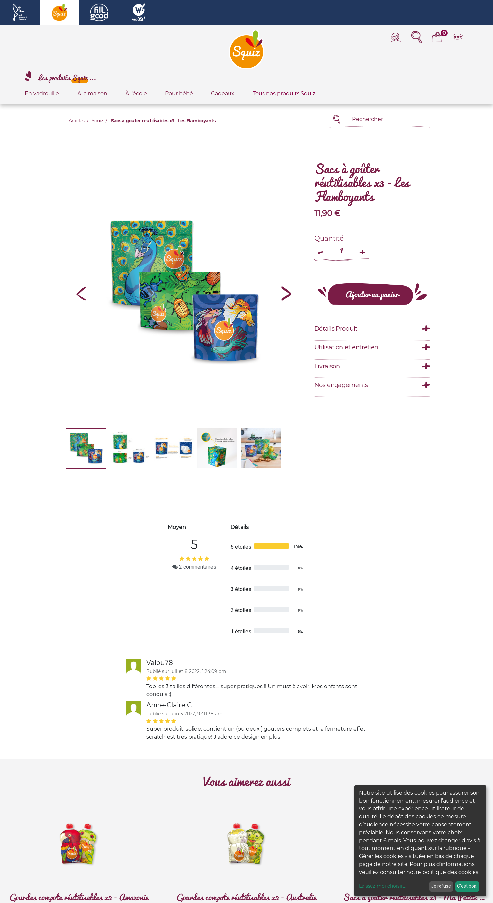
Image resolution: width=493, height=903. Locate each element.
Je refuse (441, 886)
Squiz (97, 121)
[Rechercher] (337, 119)
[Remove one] (321, 248)
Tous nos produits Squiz (284, 93)
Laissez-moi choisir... (382, 886)
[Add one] (362, 248)
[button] (81, 293)
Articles (76, 121)
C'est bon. (467, 886)
